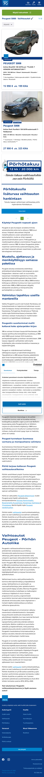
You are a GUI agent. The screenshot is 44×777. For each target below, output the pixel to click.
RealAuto (26, 733)
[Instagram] (9, 759)
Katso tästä (22, 211)
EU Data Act (38, 772)
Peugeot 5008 (11, 125)
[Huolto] (33, 3)
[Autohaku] (28, 3)
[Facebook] (3, 759)
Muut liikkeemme (30, 728)
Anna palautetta (36, 759)
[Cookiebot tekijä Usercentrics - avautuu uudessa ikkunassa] (33, 365)
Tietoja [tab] (36, 370)
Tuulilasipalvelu (28, 723)
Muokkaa (22, 410)
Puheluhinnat (37, 764)
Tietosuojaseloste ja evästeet (32, 768)
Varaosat (5, 728)
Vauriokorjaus (27, 718)
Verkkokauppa (6, 737)
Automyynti (6, 710)
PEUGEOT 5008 (12, 63)
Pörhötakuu (6, 723)
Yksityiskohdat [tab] (22, 370)
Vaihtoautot (6, 718)
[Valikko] (39, 3)
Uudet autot (6, 714)
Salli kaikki (22, 404)
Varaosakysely (6, 733)
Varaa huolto (27, 714)
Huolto (25, 710)
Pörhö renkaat (6, 741)
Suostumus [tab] (8, 370)
